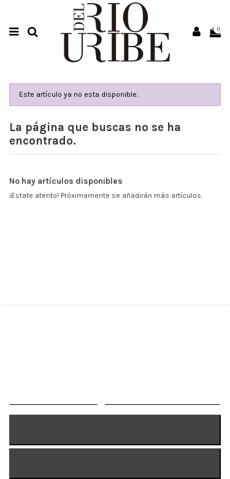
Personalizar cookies (162, 399)
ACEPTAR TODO (115, 463)
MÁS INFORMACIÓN (54, 399)
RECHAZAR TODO (114, 429)
